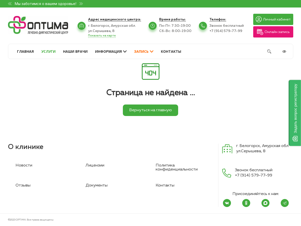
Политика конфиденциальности (177, 168)
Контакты (165, 186)
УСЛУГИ (48, 51)
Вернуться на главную (150, 110)
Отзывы (23, 186)
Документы (97, 186)
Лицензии (95, 166)
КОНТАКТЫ (171, 51)
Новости (24, 166)
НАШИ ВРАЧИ (75, 51)
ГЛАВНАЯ (25, 51)
